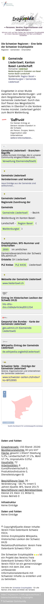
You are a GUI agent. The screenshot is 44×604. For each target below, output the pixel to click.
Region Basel (27, 76)
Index (3, 594)
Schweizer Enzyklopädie (22, 588)
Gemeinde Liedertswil (15, 212)
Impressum (13, 594)
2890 (5, 249)
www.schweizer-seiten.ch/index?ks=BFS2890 (21, 379)
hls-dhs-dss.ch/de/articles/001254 (17, 306)
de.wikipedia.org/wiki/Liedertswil (21, 351)
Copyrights (28, 597)
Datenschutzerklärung (11, 597)
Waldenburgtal (15, 79)
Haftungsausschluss (29, 594)
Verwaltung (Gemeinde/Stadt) (19, 161)
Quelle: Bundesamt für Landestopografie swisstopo (25, 426)
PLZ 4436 (20, 264)
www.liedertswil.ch (13, 283)
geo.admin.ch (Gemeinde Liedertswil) (16, 329)
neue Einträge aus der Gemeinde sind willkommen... (18, 184)
